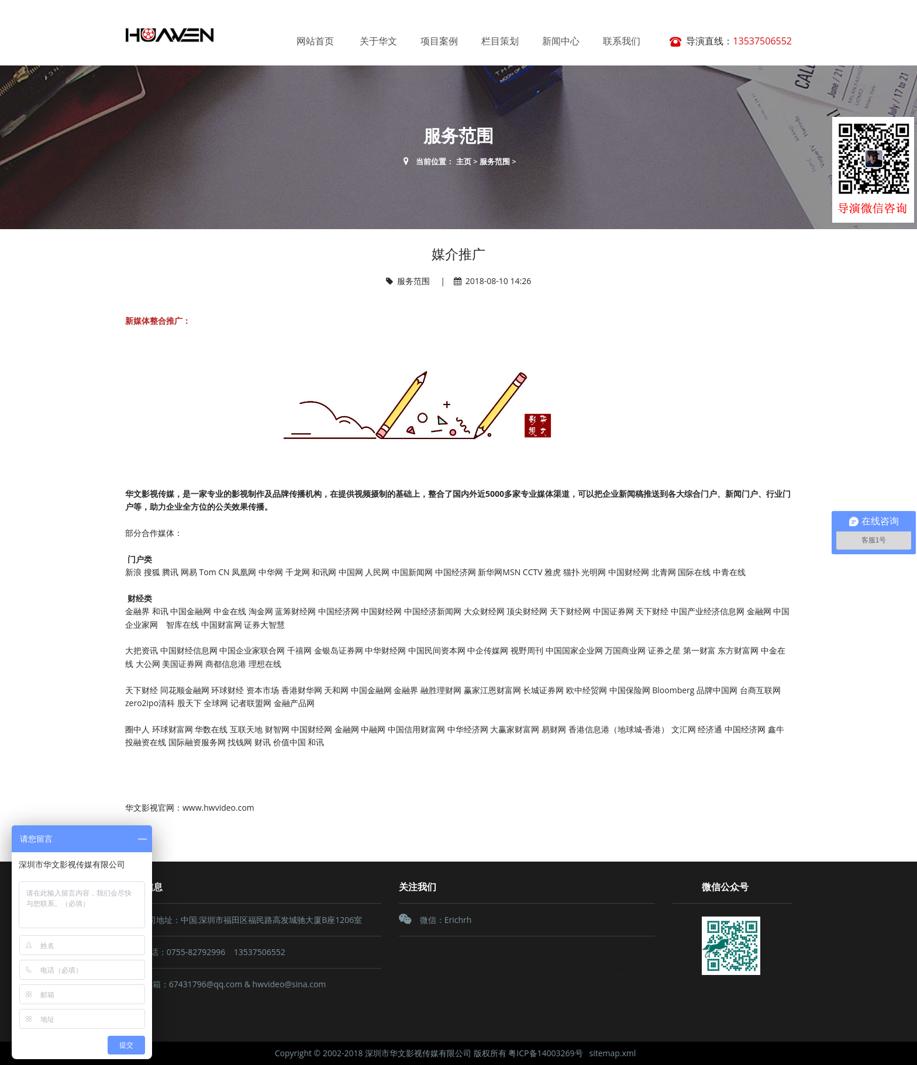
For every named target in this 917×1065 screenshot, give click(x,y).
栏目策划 (500, 40)
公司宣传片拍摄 (519, 952)
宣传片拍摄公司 (570, 952)
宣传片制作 (473, 952)
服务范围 (495, 161)
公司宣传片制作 (622, 952)
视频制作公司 (420, 968)
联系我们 (621, 40)
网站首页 (315, 40)
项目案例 (439, 40)
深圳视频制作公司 (485, 984)
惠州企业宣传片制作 (612, 984)
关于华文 (378, 40)
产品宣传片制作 (570, 968)
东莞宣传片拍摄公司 (546, 984)
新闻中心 (561, 40)
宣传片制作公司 (423, 952)
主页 (463, 161)
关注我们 (417, 886)
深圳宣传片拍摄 (467, 968)
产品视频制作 (618, 968)
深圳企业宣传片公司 (481, 1000)
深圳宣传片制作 (518, 968)
